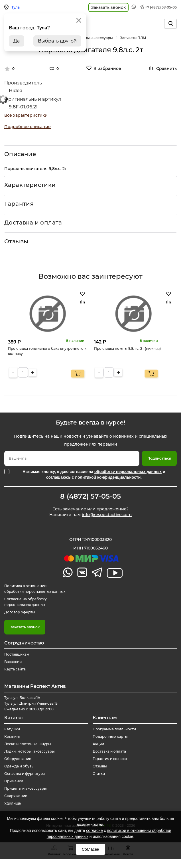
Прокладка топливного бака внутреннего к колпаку (47, 350)
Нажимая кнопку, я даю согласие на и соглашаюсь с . (94, 474)
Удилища (12, 803)
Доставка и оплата (33, 222)
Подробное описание (27, 126)
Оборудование (17, 759)
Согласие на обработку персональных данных (25, 602)
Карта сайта (15, 669)
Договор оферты (19, 612)
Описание (20, 154)
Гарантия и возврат (110, 759)
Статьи (99, 773)
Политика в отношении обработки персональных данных (34, 589)
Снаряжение (15, 796)
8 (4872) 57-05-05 (90, 496)
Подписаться (159, 458)
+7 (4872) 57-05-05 (161, 7)
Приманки (13, 781)
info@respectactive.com (107, 514)
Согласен (90, 849)
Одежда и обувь (18, 766)
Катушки (12, 729)
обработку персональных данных (128, 471)
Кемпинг (12, 736)
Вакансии (13, 662)
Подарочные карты (110, 736)
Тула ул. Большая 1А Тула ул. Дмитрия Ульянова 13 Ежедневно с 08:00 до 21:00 (31, 703)
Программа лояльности (114, 729)
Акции (98, 744)
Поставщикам (16, 654)
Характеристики (30, 184)
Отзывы (16, 241)
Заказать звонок (25, 627)
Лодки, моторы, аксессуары (29, 751)
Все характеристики (26, 115)
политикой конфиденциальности (108, 477)
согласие (94, 830)
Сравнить (166, 68)
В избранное (107, 68)
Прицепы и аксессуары (25, 788)
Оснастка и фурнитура (24, 773)
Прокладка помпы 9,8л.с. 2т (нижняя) (127, 348)
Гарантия (19, 203)
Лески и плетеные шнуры (27, 744)
